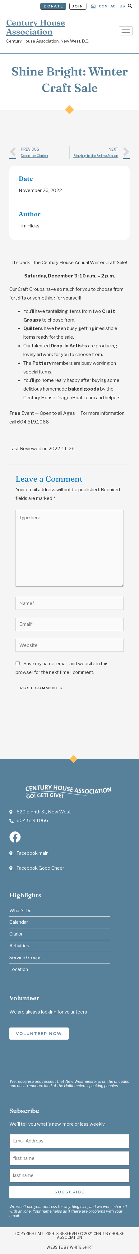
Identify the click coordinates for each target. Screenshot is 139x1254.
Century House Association (35, 27)
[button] (129, 6)
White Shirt (81, 1247)
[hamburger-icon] (126, 30)
